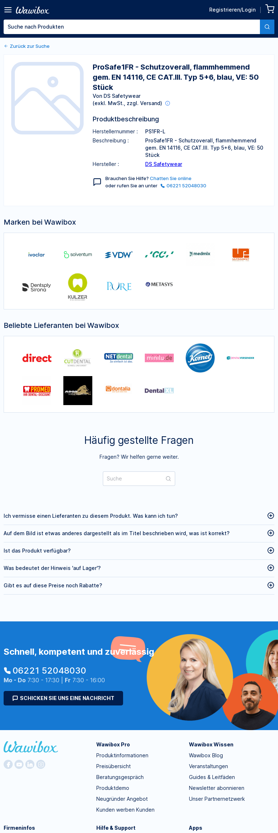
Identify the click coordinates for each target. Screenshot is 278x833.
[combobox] (139, 27)
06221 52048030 (183, 185)
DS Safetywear (163, 164)
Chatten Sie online (170, 178)
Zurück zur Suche (27, 46)
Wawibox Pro (113, 744)
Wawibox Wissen (211, 744)
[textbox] (132, 27)
